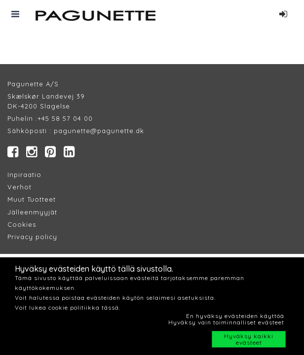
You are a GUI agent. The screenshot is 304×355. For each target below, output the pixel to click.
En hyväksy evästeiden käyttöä (235, 316)
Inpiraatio (24, 174)
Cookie (20, 224)
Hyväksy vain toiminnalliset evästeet (226, 322)
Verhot (19, 187)
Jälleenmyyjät (32, 212)
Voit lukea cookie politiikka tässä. (67, 307)
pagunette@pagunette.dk (99, 131)
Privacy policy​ (32, 237)
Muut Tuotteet (31, 199)
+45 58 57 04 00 (65, 118)
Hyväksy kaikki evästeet (248, 339)
